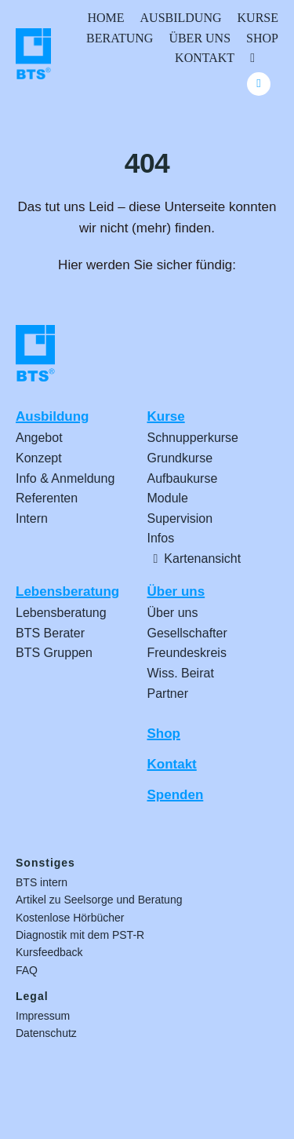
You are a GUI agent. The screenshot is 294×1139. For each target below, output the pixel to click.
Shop (164, 733)
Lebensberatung (67, 591)
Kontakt (172, 764)
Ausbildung (52, 416)
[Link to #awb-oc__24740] (258, 84)
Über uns (176, 591)
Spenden (175, 794)
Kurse (166, 416)
